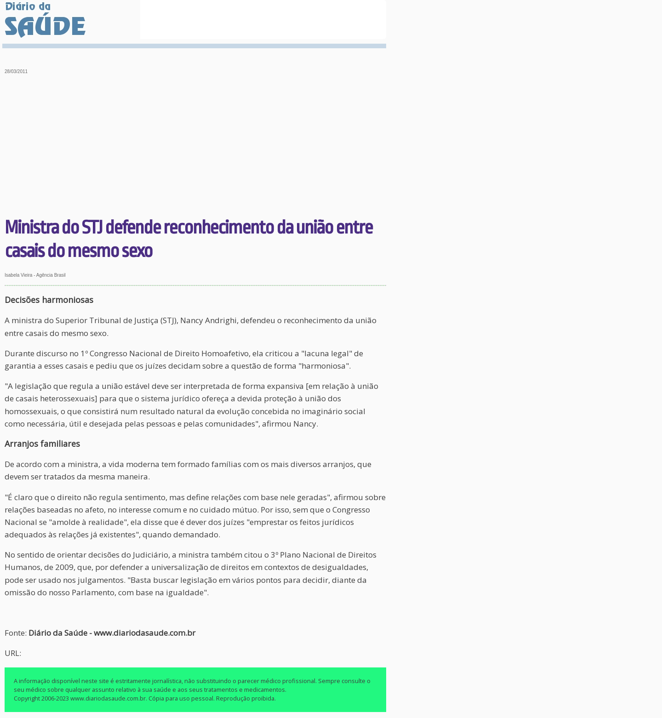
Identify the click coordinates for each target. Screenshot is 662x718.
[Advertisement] (196, 147)
